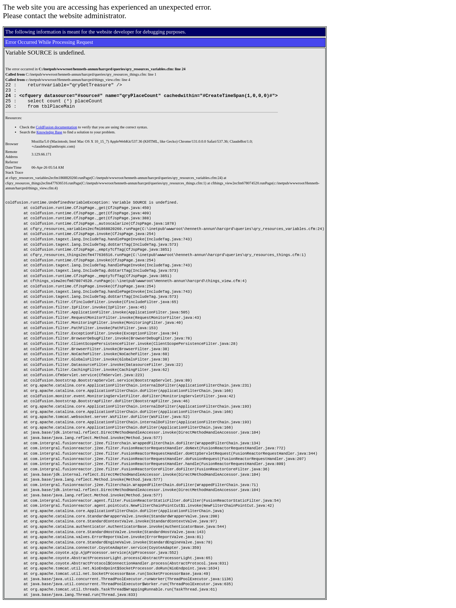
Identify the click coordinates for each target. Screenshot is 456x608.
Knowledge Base (49, 137)
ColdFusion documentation (56, 132)
